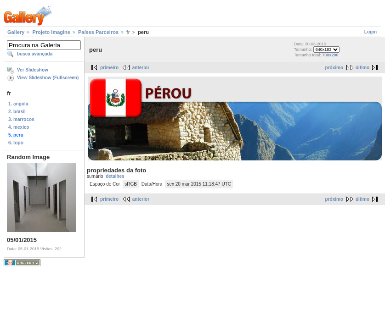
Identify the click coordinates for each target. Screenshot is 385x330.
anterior (140, 67)
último (362, 67)
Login (370, 31)
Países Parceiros (98, 32)
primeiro (109, 67)
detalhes (115, 176)
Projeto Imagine (51, 32)
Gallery (15, 32)
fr (128, 32)
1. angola (18, 103)
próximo (334, 67)
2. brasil (17, 111)
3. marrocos (21, 119)
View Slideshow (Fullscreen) (48, 77)
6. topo (15, 142)
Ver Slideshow (32, 69)
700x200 (330, 55)
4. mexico (18, 127)
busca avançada (34, 53)
